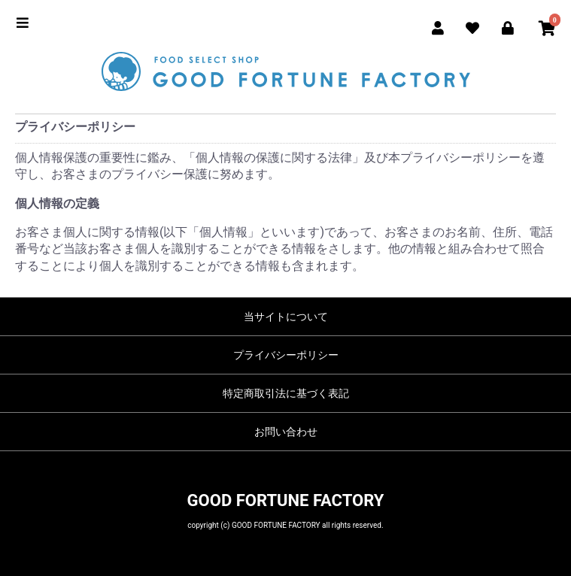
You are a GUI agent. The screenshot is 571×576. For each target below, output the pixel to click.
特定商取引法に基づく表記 (286, 393)
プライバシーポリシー (286, 355)
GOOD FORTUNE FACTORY (285, 500)
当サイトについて (286, 317)
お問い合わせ (285, 432)
